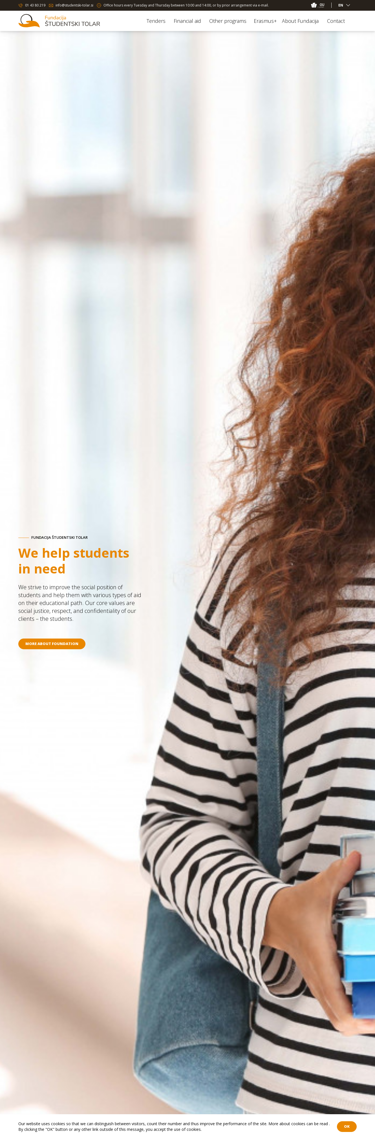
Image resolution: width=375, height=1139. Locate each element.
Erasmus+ (265, 20)
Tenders (156, 20)
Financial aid (187, 20)
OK (347, 1126)
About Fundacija (300, 20)
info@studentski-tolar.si (74, 5)
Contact (336, 20)
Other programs (227, 20)
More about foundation (51, 643)
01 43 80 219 (35, 5)
